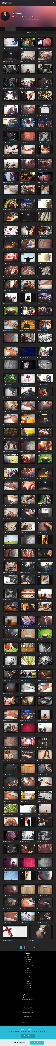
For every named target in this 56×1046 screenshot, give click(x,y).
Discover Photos (28, 970)
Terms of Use (28, 983)
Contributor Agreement (28, 989)
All (20, 32)
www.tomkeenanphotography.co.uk (31, 19)
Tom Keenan (10, 48)
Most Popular (28, 974)
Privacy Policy (28, 985)
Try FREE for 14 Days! (28, 959)
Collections (45, 29)
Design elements (27, 32)
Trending (28, 976)
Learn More (28, 1036)
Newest (22, 29)
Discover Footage (28, 972)
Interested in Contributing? (28, 965)
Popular (10, 29)
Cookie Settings (28, 987)
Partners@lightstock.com (28, 1012)
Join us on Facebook (29, 997)
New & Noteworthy (28, 978)
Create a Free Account (28, 957)
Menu (53, 3)
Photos (34, 32)
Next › (34, 947)
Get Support (28, 1005)
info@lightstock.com (28, 1008)
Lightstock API (28, 963)
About (28, 955)
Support (28, 961)
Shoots (33, 29)
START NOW (37, 1043)
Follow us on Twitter (29, 994)
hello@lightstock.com (28, 1016)
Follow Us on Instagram (29, 999)
